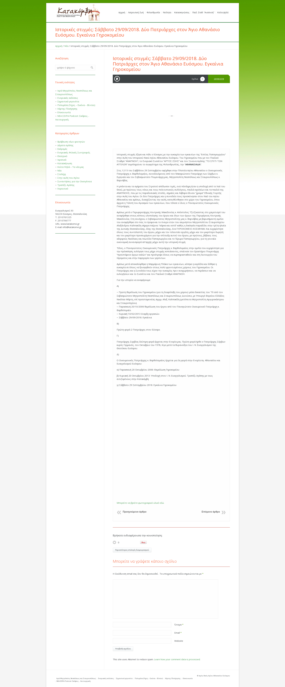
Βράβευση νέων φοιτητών (71, 141)
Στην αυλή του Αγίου (68, 177)
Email (178, 632)
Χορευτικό (62, 188)
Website (178, 640)
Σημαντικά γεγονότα (68, 101)
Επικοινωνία (64, 112)
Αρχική (58, 45)
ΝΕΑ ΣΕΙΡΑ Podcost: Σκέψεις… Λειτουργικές (73, 681)
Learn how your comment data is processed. (177, 659)
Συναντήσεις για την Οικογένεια (74, 181)
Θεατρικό (62, 156)
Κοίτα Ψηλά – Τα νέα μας (70, 166)
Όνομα (178, 624)
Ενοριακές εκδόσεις (67, 97)
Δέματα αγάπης (65, 145)
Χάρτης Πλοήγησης (67, 108)
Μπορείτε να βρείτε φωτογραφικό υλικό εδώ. (140, 502)
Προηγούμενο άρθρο (134, 511)
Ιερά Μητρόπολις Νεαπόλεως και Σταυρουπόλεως (76, 678)
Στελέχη (61, 174)
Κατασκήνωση (64, 163)
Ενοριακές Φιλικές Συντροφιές (73, 152)
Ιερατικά (61, 159)
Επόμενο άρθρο (211, 511)
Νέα (66, 45)
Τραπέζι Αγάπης (66, 184)
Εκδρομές (62, 148)
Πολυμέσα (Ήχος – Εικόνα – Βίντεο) (76, 105)
